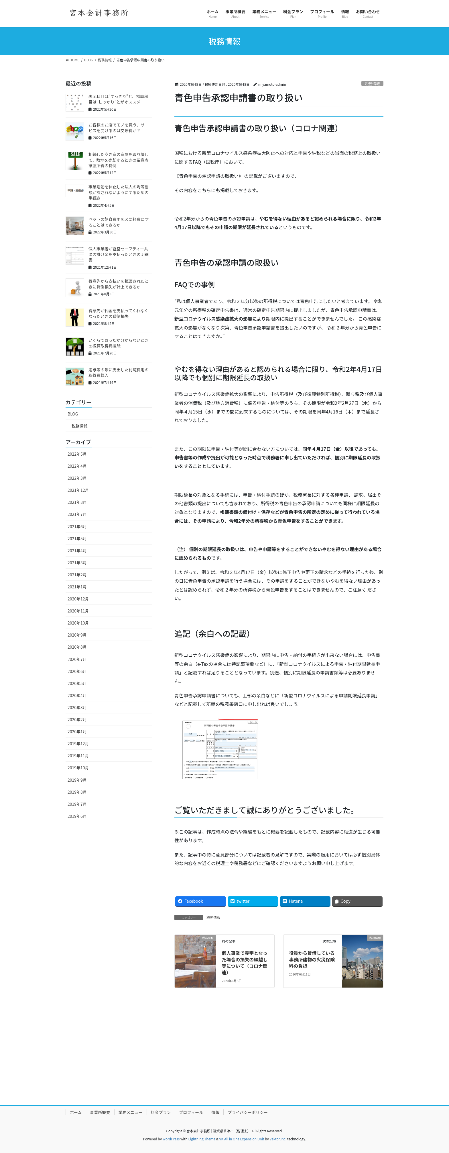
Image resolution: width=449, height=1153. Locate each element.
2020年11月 (78, 611)
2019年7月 (77, 804)
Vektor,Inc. (277, 1138)
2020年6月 (77, 671)
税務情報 (372, 83)
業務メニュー (131, 1112)
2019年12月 (78, 743)
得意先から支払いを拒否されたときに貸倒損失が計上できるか (118, 284)
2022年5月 (77, 454)
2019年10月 (78, 767)
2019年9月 (77, 780)
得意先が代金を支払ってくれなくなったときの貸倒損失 (118, 313)
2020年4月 (77, 695)
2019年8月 (77, 792)
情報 (215, 1112)
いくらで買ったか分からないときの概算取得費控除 (118, 343)
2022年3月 (77, 478)
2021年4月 (77, 550)
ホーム (76, 1112)
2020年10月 (78, 623)
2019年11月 (78, 755)
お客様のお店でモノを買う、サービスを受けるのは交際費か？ (118, 127)
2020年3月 (77, 707)
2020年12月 (78, 599)
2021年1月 (77, 587)
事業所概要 (100, 1112)
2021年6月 (77, 526)
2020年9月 (77, 635)
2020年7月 (77, 659)
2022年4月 (77, 466)
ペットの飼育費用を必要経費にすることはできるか (118, 222)
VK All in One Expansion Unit (241, 1138)
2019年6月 (77, 816)
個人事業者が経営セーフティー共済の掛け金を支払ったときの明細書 (118, 254)
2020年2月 (77, 719)
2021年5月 (77, 538)
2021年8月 (77, 502)
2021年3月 (77, 562)
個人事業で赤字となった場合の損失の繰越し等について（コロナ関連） (244, 962)
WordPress (171, 1138)
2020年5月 (77, 683)
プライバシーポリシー (248, 1112)
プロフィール (191, 1112)
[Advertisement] (224, 1055)
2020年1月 (77, 731)
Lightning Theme (201, 1138)
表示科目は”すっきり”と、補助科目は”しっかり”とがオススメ (118, 99)
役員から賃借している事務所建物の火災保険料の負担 (312, 959)
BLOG (73, 414)
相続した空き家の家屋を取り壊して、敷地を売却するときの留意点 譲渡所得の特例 (120, 159)
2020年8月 (77, 647)
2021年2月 (77, 575)
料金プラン (161, 1112)
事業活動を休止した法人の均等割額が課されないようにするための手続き (118, 192)
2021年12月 (78, 490)
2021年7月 (77, 514)
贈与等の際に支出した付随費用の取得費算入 (118, 372)
